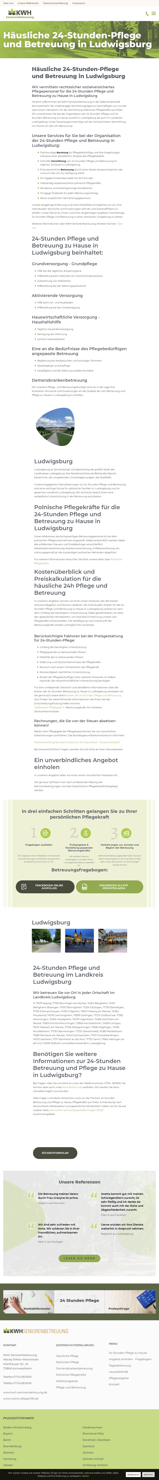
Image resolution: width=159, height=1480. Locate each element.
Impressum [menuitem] (78, 3)
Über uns (121, 223)
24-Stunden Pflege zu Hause (128, 1345)
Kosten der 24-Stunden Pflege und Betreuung (81, 691)
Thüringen (89, 1463)
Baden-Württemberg (17, 1419)
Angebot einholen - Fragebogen (130, 1351)
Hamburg (9, 1450)
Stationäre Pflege (67, 1354)
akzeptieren (133, 1474)
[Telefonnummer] (147, 14)
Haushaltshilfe (118, 1363)
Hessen (8, 1457)
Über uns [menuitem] (8, 3)
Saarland (88, 1438)
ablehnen (148, 1474)
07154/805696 (22, 1375)
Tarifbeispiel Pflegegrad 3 (49, 703)
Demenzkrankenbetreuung (74, 1360)
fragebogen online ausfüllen (49, 879)
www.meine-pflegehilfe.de (20, 1390)
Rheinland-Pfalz (93, 1425)
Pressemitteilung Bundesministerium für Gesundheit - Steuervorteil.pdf (76, 734)
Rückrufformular (55, 1145)
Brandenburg (12, 1438)
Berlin (7, 1432)
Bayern (8, 1425)
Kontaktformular (72, 1079)
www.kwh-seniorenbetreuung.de (25, 1384)
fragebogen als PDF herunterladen (113, 879)
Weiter (85, 1476)
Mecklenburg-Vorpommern (21, 1463)
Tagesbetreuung (120, 1357)
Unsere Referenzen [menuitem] (28, 3)
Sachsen (88, 1444)
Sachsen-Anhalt (93, 1450)
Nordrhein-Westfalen (96, 1432)
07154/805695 (22, 1369)
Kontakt (9, 1337)
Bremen (8, 1444)
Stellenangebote (67, 1373)
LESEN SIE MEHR (79, 1250)
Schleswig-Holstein (95, 1457)
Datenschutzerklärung (75, 1337)
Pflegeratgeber (119, 1370)
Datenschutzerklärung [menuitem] (55, 3)
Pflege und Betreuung (71, 1379)
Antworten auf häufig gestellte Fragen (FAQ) (76, 1102)
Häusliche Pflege (67, 1348)
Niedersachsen (92, 1419)
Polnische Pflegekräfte (71, 1367)
